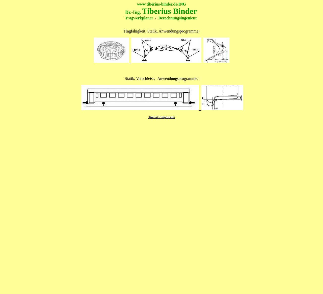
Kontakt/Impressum (161, 117)
